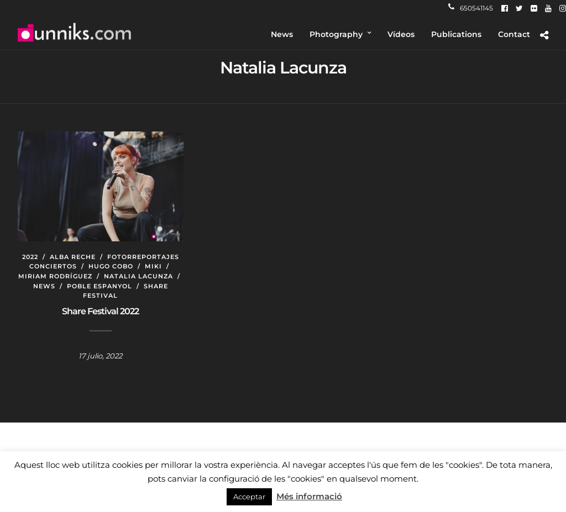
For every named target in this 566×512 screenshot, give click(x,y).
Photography (336, 34)
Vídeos (401, 34)
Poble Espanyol (99, 286)
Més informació (309, 496)
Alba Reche (73, 257)
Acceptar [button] (249, 496)
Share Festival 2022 (100, 311)
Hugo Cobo (110, 266)
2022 (30, 257)
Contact (514, 34)
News (282, 34)
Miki (153, 266)
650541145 (470, 8)
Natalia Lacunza (138, 276)
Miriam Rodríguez (55, 276)
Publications (456, 34)
